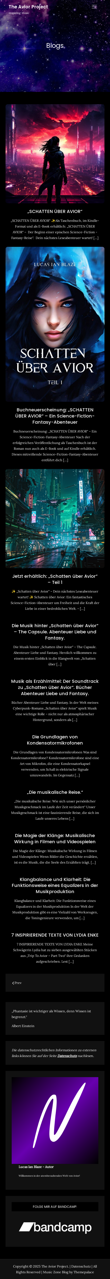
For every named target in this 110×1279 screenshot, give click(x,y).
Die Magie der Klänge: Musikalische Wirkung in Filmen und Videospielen (55, 838)
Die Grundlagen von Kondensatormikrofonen (55, 740)
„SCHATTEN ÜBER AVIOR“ (54, 211)
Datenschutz (67, 1056)
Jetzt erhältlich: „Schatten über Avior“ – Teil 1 (55, 579)
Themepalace (84, 1272)
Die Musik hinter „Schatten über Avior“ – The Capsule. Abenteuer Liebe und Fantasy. (55, 631)
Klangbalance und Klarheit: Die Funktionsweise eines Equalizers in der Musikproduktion (55, 885)
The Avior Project (28, 7)
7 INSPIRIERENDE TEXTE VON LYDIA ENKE (55, 935)
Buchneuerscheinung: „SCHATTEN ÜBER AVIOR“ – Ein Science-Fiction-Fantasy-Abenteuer (55, 416)
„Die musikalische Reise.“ (55, 792)
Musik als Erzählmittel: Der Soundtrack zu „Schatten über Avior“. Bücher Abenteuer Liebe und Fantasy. (55, 687)
